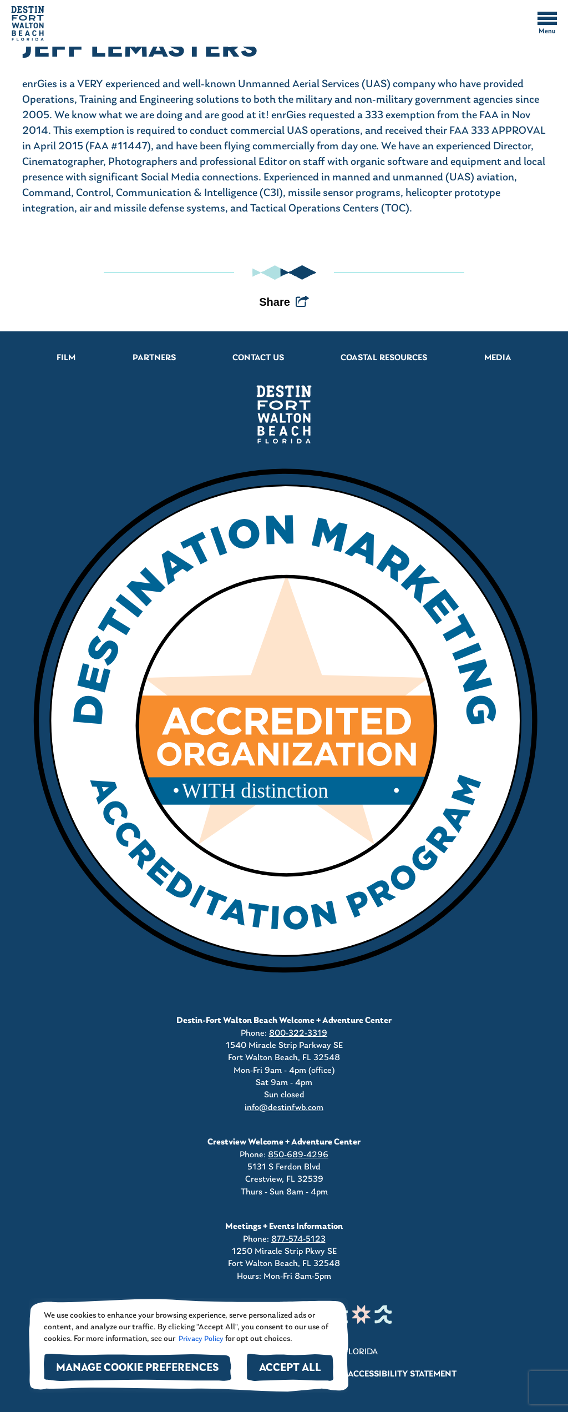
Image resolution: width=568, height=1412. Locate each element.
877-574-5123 (298, 1239)
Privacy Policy (200, 1339)
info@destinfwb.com (284, 1107)
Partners (154, 358)
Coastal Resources (384, 358)
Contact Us (258, 358)
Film (66, 358)
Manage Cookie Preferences (137, 1368)
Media (497, 358)
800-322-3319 (298, 1033)
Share (274, 302)
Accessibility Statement (402, 1374)
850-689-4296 (298, 1155)
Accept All (290, 1368)
